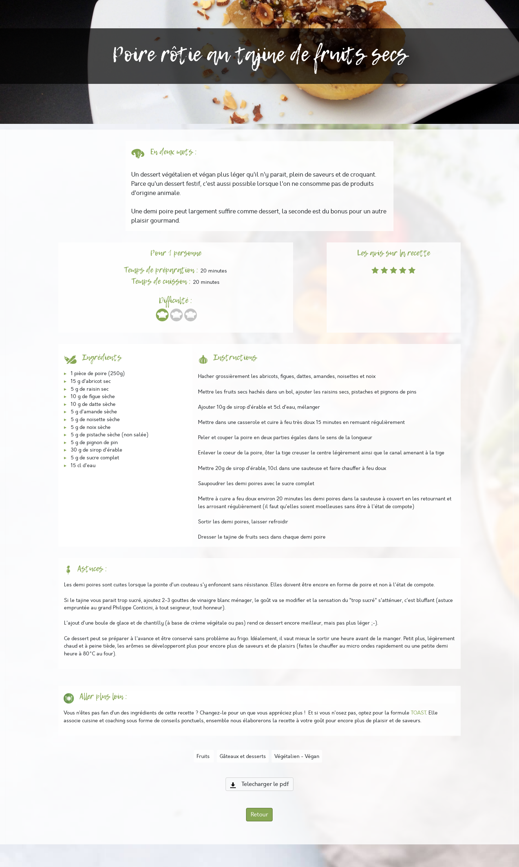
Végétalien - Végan (296, 756)
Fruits (204, 756)
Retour (259, 815)
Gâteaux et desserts (243, 756)
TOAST (418, 712)
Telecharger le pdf (259, 784)
